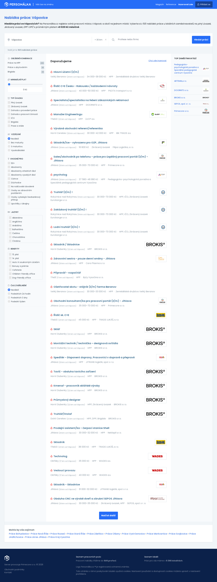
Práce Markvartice (157, 533)
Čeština (14, 233)
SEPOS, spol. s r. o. (182, 103)
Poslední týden (16, 301)
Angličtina (15, 221)
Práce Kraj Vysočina (59, 537)
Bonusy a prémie (19, 266)
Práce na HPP (14, 62)
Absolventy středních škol (22, 171)
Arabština (15, 225)
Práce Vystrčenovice (133, 533)
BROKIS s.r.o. (179, 97)
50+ (11, 163)
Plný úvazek (15, 102)
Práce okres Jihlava (35, 537)
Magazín (160, 4)
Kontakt (8, 572)
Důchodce (14, 182)
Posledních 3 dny (17, 297)
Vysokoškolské (16, 150)
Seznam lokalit (151, 556)
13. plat (14, 254)
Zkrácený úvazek (17, 106)
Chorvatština (17, 237)
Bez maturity (15, 142)
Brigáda (11, 71)
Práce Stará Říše (76, 533)
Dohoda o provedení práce (22, 110)
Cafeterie (15, 270)
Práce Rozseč (57, 533)
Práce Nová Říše (39, 533)
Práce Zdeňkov (95, 533)
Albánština (15, 217)
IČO (11, 118)
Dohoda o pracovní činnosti (23, 114)
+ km (98, 39)
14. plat (14, 258)
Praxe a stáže (16, 125)
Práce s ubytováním (17, 67)
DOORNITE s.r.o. (181, 90)
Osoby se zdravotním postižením (20, 192)
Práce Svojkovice (178, 533)
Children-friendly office (22, 273)
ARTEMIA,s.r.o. (180, 81)
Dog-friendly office (20, 277)
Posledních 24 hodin (19, 293)
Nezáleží (13, 138)
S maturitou (15, 146)
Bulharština (16, 229)
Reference (171, 4)
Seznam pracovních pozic (88, 556)
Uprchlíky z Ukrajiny (18, 203)
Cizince (13, 178)
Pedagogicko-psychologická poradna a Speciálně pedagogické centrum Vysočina (186, 68)
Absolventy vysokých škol (21, 174)
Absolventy (15, 167)
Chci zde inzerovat (157, 60)
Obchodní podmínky (14, 569)
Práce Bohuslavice (19, 533)
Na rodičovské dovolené (21, 186)
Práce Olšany (112, 533)
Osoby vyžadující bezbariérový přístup (24, 198)
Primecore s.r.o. (181, 111)
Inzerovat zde (185, 4)
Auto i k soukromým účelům (24, 262)
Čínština (14, 241)
